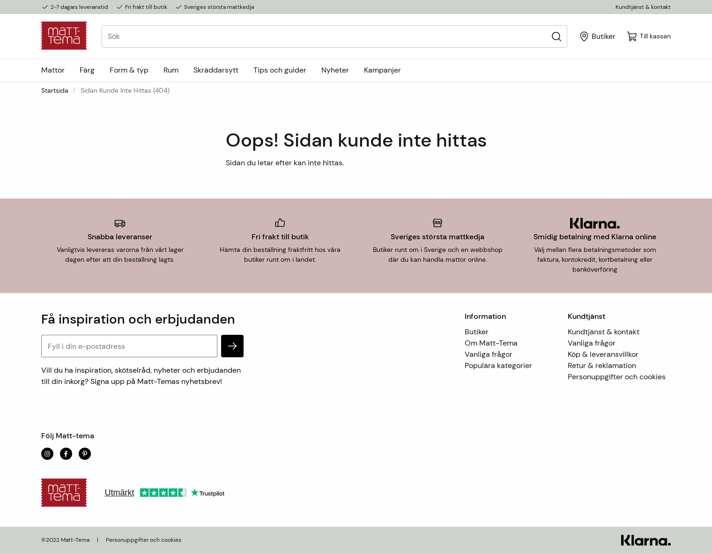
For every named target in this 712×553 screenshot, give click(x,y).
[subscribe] (232, 346)
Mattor (53, 70)
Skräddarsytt (215, 70)
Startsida (54, 90)
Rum (170, 70)
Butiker (477, 332)
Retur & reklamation (602, 365)
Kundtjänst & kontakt (643, 7)
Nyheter (335, 70)
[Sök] (556, 36)
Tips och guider (279, 70)
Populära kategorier (498, 365)
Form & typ (129, 70)
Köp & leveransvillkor (603, 354)
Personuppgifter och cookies (617, 377)
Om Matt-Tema (491, 343)
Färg (87, 70)
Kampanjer (382, 70)
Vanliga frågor (488, 354)
